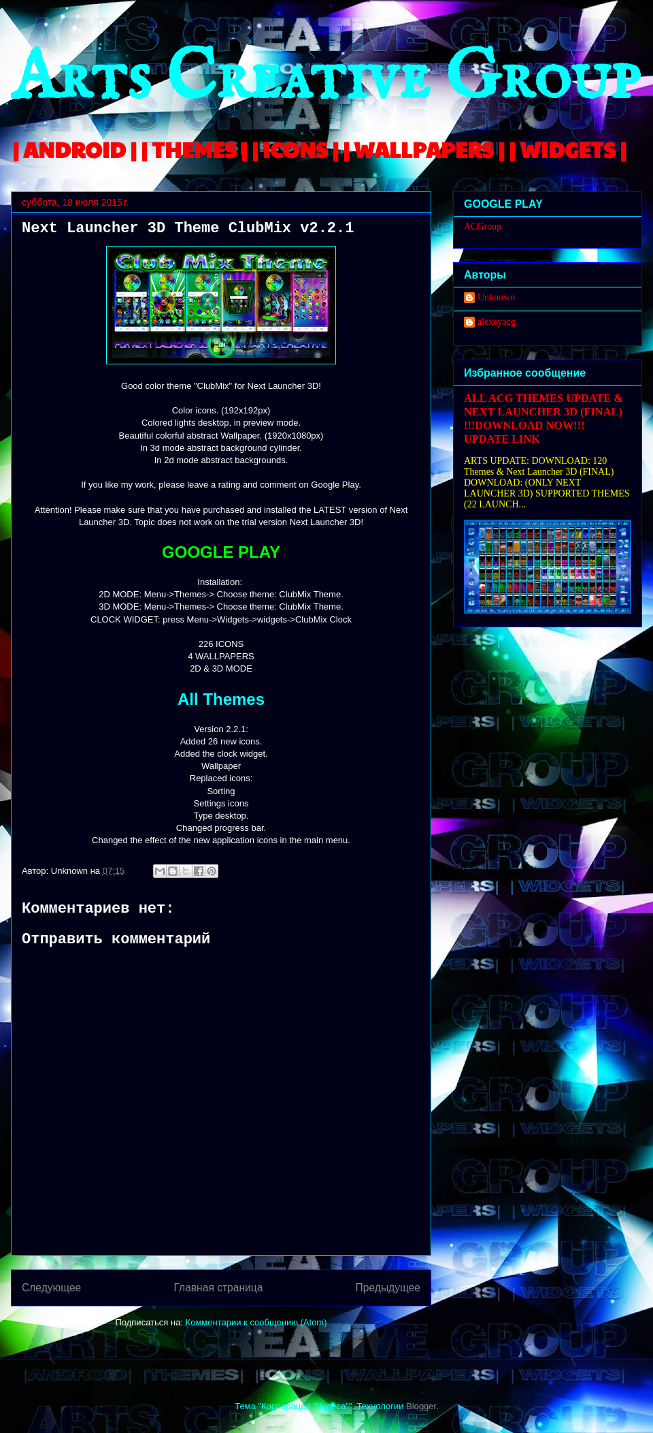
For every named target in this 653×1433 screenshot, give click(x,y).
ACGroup (482, 226)
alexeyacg (497, 322)
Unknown (496, 297)
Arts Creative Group (325, 79)
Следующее (51, 1287)
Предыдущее (388, 1287)
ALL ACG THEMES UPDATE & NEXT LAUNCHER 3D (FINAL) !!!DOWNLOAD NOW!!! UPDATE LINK (543, 418)
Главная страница (218, 1287)
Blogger (421, 1406)
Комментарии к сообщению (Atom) (256, 1322)
